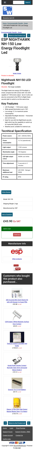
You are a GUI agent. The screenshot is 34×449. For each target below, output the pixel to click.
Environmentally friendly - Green (17, 23)
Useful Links (7, 439)
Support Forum (8, 432)
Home (5, 23)
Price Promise (20, 428)
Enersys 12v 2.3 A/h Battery (17, 390)
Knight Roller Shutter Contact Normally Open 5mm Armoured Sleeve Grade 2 (17, 368)
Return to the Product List (17, 35)
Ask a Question (7, 214)
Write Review (6, 192)
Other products (17, 259)
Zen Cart (18, 448)
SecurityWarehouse (19, 446)
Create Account (8, 435)
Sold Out (17, 234)
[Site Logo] (17, 11)
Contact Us (19, 435)
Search (27, 2)
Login (11, 428)
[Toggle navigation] (5, 2)
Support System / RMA (22, 432)
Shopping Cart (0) (8, 18)
